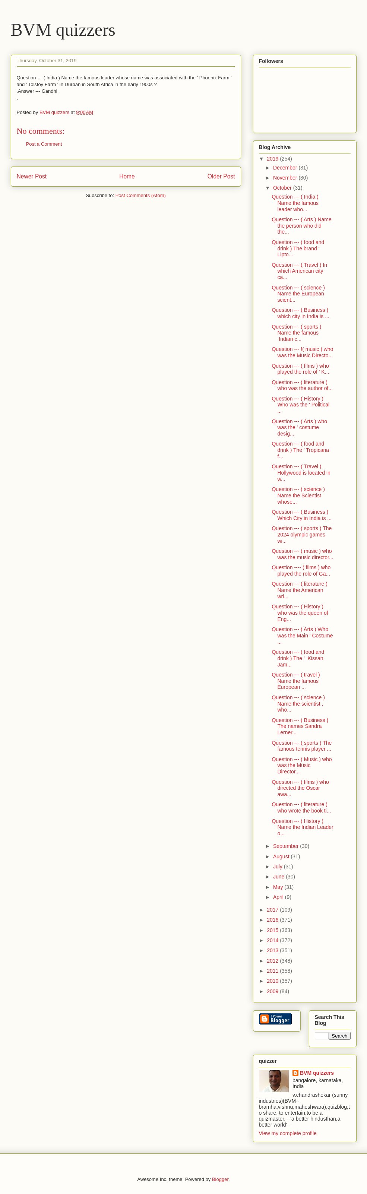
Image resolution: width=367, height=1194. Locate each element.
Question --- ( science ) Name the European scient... (298, 294)
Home (127, 176)
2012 (273, 961)
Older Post (221, 176)
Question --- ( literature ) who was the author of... (302, 385)
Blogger (220, 1179)
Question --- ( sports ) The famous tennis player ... (302, 746)
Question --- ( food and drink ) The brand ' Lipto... (298, 248)
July (278, 867)
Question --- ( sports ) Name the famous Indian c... (296, 333)
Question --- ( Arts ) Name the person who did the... (301, 225)
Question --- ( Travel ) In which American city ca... (299, 271)
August (282, 856)
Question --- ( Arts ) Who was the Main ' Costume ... (302, 635)
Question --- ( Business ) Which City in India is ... (302, 515)
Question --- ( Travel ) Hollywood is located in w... (301, 472)
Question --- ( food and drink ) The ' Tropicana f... (300, 450)
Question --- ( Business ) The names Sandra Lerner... (300, 726)
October (283, 188)
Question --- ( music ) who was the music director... (302, 554)
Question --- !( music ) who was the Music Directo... (302, 352)
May (278, 887)
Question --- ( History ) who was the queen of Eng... (300, 613)
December (285, 168)
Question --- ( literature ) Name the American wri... (299, 590)
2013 (273, 950)
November (285, 178)
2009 (273, 991)
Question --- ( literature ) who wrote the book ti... (301, 807)
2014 (273, 940)
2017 (273, 910)
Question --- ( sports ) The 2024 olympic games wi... (302, 534)
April (279, 897)
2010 (273, 981)
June (279, 877)
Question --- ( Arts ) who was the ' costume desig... (299, 427)
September (286, 846)
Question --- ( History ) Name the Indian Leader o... (302, 827)
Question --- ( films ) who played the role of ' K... (300, 369)
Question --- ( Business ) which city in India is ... (300, 313)
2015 (273, 930)
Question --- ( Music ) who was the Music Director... (302, 765)
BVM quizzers (63, 29)
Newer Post (32, 176)
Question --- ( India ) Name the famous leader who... (295, 203)
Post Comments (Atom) (141, 195)
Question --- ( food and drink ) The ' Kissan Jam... (298, 658)
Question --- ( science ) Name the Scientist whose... (298, 495)
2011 (273, 971)
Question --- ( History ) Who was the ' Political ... (300, 405)
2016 (273, 920)
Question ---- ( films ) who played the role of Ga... (301, 570)
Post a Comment (44, 144)
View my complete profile (288, 1133)
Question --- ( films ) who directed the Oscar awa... (300, 788)
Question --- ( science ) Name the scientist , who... (298, 703)
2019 (273, 159)
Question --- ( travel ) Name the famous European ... (296, 681)
